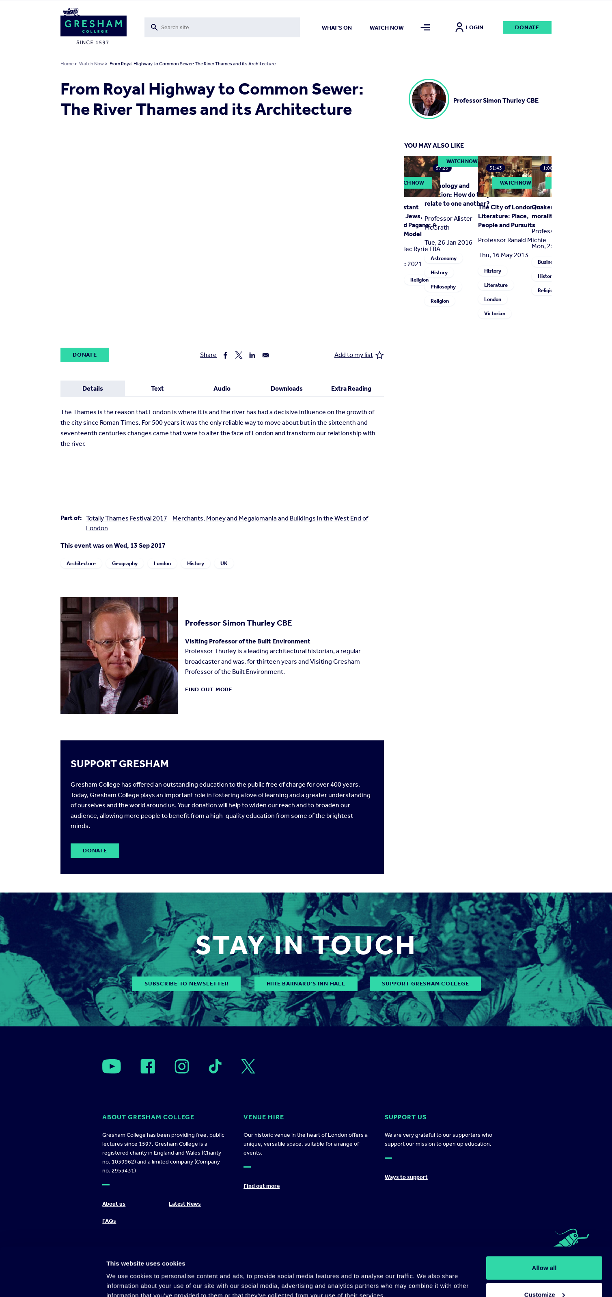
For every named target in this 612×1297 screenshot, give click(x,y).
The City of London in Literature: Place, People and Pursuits (509, 216)
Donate (527, 27)
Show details (125, 1272)
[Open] (111, 1066)
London (162, 563)
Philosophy (443, 287)
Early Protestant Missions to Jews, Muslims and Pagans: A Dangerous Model (404, 220)
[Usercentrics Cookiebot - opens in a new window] (52, 1281)
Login (469, 27)
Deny (544, 1275)
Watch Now (91, 64)
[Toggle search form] (222, 27)
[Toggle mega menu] (425, 27)
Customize (544, 1248)
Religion (419, 280)
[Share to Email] (266, 355)
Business (548, 262)
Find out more (209, 689)
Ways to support (406, 1177)
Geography (125, 563)
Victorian (494, 313)
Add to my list (359, 355)
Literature (496, 285)
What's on (337, 27)
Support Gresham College (425, 983)
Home (66, 64)
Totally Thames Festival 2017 (126, 518)
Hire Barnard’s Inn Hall (306, 983)
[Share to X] (239, 355)
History (195, 563)
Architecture (81, 563)
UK (224, 563)
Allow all (544, 1222)
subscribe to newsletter (186, 983)
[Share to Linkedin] (252, 355)
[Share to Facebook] (225, 355)
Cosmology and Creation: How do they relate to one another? (457, 194)
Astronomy (444, 258)
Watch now (387, 27)
